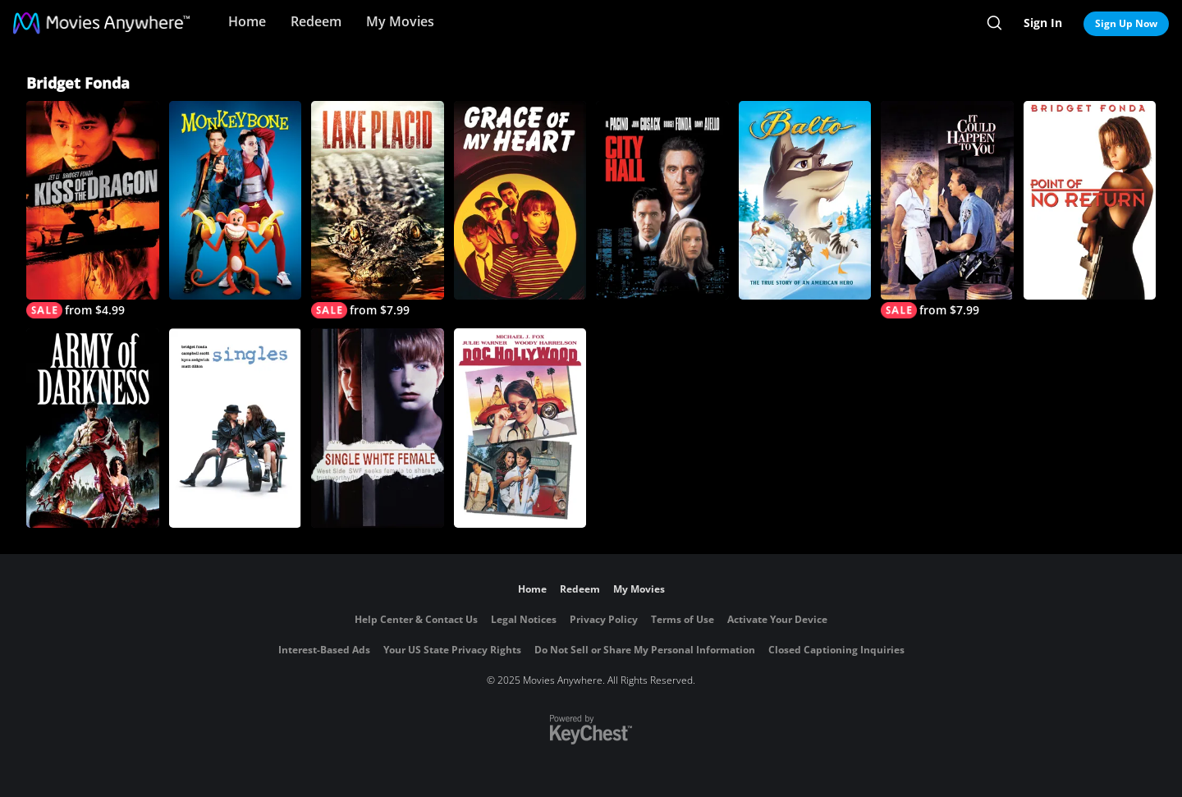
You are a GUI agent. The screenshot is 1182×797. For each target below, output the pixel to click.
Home (247, 21)
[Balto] (805, 200)
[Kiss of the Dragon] (92, 209)
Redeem (316, 21)
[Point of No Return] (1090, 200)
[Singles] (235, 427)
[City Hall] (662, 200)
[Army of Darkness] (92, 427)
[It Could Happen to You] (947, 209)
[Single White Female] (377, 427)
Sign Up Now (1126, 23)
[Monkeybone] (235, 200)
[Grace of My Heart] (520, 200)
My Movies (400, 21)
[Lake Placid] (377, 209)
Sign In (1043, 22)
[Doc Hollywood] (520, 427)
